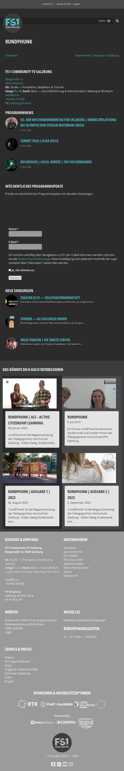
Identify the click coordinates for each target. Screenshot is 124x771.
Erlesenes (11, 55)
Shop (8, 665)
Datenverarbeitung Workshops (24, 624)
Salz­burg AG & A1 (21, 103)
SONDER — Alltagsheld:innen (43, 318)
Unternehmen (75, 539)
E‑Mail (14, 242)
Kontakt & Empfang (21, 539)
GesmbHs (70, 548)
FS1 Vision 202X (73, 560)
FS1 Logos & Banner (17, 661)
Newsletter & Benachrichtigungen (85, 620)
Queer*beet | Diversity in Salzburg (97, 55)
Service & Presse (18, 649)
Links (8, 677)
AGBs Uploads (14, 628)
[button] (102, 21)
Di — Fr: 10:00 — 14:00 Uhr (80, 637)
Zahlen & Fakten (74, 564)
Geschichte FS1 (73, 552)
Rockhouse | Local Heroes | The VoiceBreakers (56, 161)
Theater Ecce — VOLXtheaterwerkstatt (50, 297)
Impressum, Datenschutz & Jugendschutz (31, 620)
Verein (68, 572)
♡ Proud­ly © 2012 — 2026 (62, 756)
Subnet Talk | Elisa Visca (39, 140)
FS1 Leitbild (71, 556)
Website (11, 612)
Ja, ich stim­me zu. (22, 270)
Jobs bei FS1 (71, 576)
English (76, 3)
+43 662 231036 (63, 3)
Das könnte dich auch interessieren (33, 369)
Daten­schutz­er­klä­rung (32, 259)
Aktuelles (72, 612)
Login (8, 632)
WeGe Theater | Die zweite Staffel (45, 339)
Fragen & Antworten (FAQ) (21, 669)
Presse (9, 657)
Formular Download (17, 673)
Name (14, 229)
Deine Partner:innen (76, 568)
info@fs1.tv (48, 3)
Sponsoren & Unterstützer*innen (62, 693)
